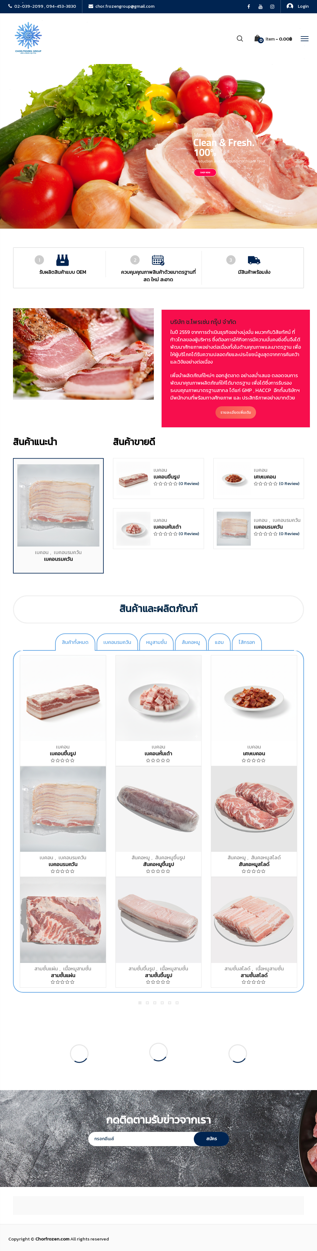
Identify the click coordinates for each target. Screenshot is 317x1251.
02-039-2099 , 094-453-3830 (42, 6)
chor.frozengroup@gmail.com (121, 6)
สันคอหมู (141, 857)
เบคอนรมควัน (68, 1044)
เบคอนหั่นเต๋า (167, 1019)
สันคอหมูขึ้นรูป (170, 857)
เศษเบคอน (265, 969)
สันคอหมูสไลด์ (266, 857)
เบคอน (42, 1044)
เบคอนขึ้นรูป (167, 969)
